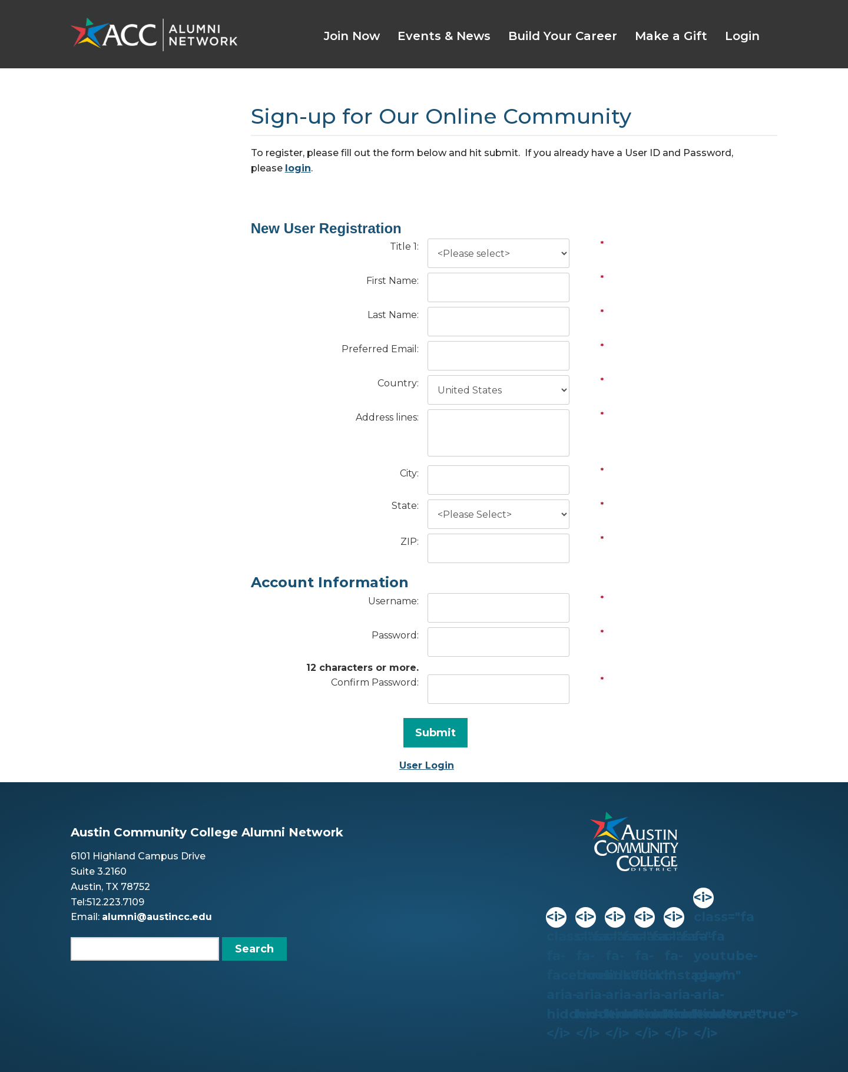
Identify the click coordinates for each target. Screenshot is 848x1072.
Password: (395, 635)
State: (405, 505)
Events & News (444, 36)
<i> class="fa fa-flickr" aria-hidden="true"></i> (644, 917)
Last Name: (393, 314)
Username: (393, 601)
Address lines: (387, 417)
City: (409, 473)
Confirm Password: (375, 682)
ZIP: (409, 541)
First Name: (392, 280)
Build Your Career (562, 36)
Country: (398, 383)
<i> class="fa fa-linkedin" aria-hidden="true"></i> (614, 917)
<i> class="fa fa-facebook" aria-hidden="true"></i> (555, 917)
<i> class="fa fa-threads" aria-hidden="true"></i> (585, 917)
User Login (426, 765)
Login (742, 36)
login (298, 168)
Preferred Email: (380, 349)
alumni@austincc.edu (157, 916)
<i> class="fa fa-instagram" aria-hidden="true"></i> (673, 917)
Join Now (352, 36)
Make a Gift (671, 36)
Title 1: (404, 246)
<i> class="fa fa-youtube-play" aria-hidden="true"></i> (703, 897)
